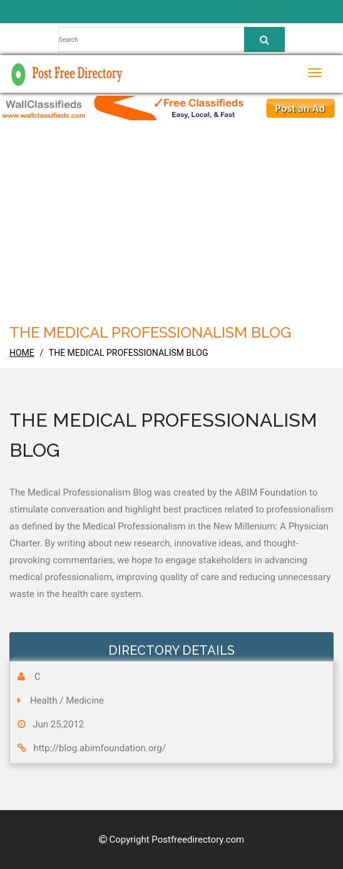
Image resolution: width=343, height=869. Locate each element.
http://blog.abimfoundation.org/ (99, 748)
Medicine (85, 700)
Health (44, 700)
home (21, 353)
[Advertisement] (175, 227)
